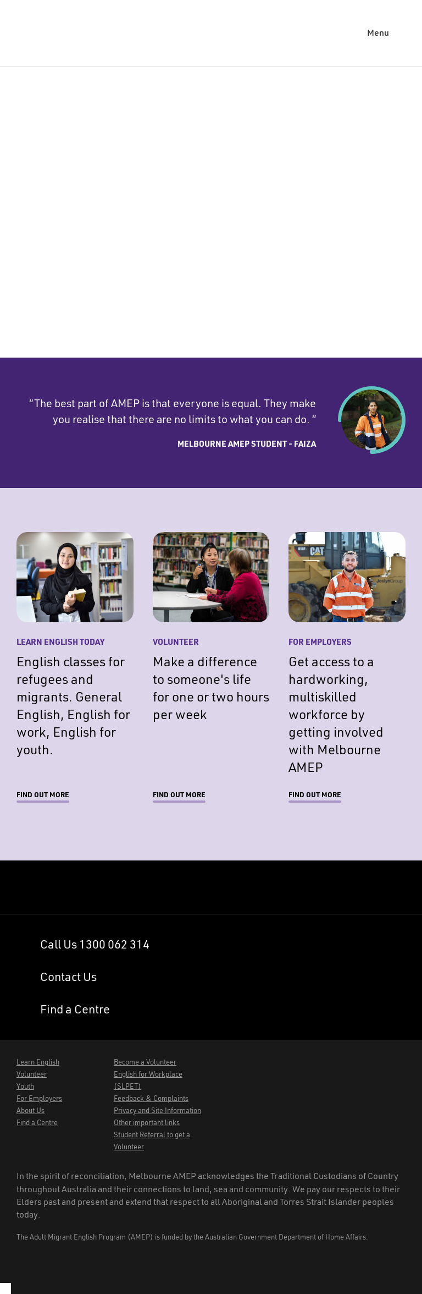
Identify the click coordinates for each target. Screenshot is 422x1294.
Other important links (147, 1122)
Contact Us (68, 976)
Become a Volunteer (145, 1062)
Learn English (37, 1062)
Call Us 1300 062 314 (94, 944)
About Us (30, 1110)
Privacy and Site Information (157, 1110)
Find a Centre (75, 1009)
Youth (25, 1086)
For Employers (39, 1098)
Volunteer (31, 1074)
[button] (386, 32)
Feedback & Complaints (151, 1098)
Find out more (42, 794)
